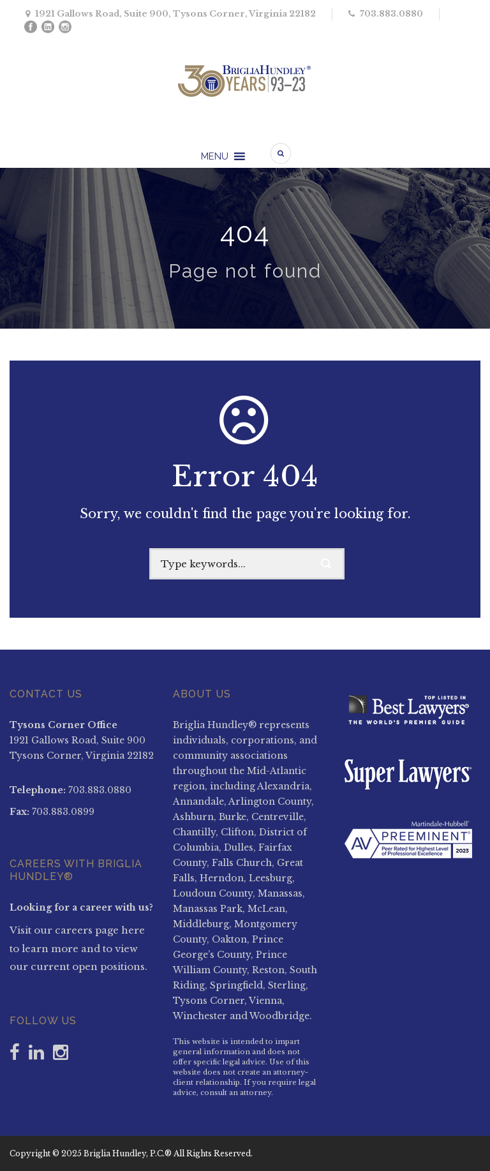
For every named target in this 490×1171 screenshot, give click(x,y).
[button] (214, 156)
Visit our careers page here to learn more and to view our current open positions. (78, 948)
